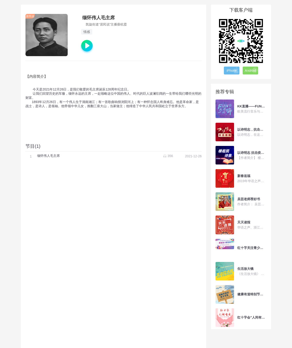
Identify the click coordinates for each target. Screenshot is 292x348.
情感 (86, 32)
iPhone (233, 70)
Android (251, 70)
